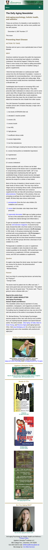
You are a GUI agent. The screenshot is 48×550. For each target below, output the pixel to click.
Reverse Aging (22, 325)
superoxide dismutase (15, 214)
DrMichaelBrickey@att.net (31, 545)
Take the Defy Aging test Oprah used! (23, 532)
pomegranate (12, 202)
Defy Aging (26, 323)
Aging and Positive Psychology (13, 361)
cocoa (10, 208)
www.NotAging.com (19, 327)
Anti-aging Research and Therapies (34, 361)
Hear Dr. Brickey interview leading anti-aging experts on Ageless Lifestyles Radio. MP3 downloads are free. (23, 376)
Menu (7, 7)
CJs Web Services (29, 547)
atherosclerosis (11, 194)
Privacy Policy (24, 538)
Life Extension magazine (19, 225)
